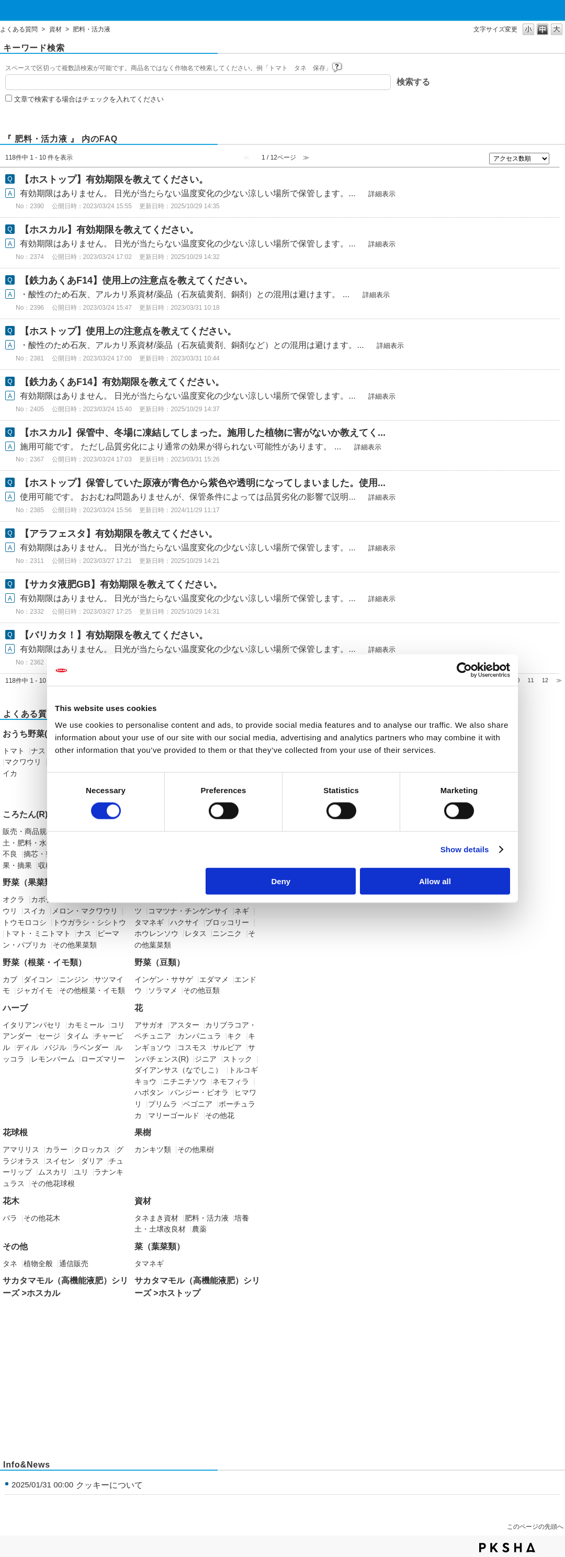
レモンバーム (53, 1059)
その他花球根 (53, 1183)
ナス (38, 751)
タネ (10, 1263)
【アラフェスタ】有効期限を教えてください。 (119, 533)
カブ (10, 979)
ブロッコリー (227, 922)
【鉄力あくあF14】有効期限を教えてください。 (122, 382)
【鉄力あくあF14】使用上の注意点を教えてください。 (136, 280)
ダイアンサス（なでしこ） (178, 1070)
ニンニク (227, 933)
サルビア (227, 1047)
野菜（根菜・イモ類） (44, 962)
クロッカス (92, 1149)
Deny (281, 880)
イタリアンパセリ (32, 1025)
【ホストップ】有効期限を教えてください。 (114, 179)
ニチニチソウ (185, 1081)
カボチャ (45, 899)
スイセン (60, 1161)
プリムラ (162, 1104)
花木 (11, 1201)
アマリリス (21, 1149)
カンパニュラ (199, 1036)
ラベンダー (90, 1047)
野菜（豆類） (159, 962)
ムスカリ (52, 1172)
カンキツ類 (152, 1149)
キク (234, 1036)
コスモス (192, 1047)
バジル (55, 1047)
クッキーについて (109, 1485)
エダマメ (214, 979)
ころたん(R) (25, 814)
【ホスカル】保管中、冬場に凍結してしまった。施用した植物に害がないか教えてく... (203, 432)
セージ (49, 1036)
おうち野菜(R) (29, 733)
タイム (77, 1036)
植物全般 (38, 1263)
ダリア (92, 1161)
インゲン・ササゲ (163, 979)
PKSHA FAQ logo (507, 1547)
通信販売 (73, 1263)
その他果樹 (195, 1149)
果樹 (142, 1132)
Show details (464, 849)
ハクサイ (184, 922)
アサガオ (149, 1025)
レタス (196, 933)
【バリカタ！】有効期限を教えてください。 (114, 635)
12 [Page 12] (545, 680)
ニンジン (73, 979)
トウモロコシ (25, 922)
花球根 (15, 1132)
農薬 (199, 1229)
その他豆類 (201, 990)
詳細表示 (382, 194)
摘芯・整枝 (42, 854)
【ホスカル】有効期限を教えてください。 (109, 229)
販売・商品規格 (28, 831)
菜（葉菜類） (159, 1246)
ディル (27, 1047)
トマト (14, 751)
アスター (184, 1025)
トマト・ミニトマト (38, 933)
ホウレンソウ (156, 933)
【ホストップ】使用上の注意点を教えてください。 (128, 331)
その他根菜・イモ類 (92, 990)
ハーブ (15, 1007)
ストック (237, 1059)
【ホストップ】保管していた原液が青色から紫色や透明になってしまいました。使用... (203, 483)
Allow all (435, 880)
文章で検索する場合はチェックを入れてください (89, 99)
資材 (55, 29)
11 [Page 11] (530, 680)
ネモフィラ (230, 1081)
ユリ (81, 1172)
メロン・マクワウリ (85, 911)
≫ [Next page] (559, 680)
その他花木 (42, 1218)
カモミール (85, 1025)
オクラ (14, 899)
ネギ (241, 911)
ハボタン (149, 1092)
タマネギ (149, 922)
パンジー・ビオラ (199, 1092)
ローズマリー (103, 1059)
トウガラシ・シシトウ (89, 922)
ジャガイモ (34, 990)
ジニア (206, 1059)
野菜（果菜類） (32, 882)
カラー (56, 1149)
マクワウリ (23, 762)
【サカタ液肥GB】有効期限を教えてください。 (121, 584)
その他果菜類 (75, 945)
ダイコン (38, 979)
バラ (10, 1218)
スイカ (35, 911)
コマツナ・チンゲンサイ (188, 911)
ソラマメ (162, 990)
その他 (15, 1246)
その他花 (219, 1115)
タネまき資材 (156, 1218)
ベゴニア (197, 1104)
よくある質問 (19, 29)
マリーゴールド (173, 1115)
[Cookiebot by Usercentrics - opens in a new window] (464, 670)
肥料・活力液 (207, 1218)
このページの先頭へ (535, 1526)
